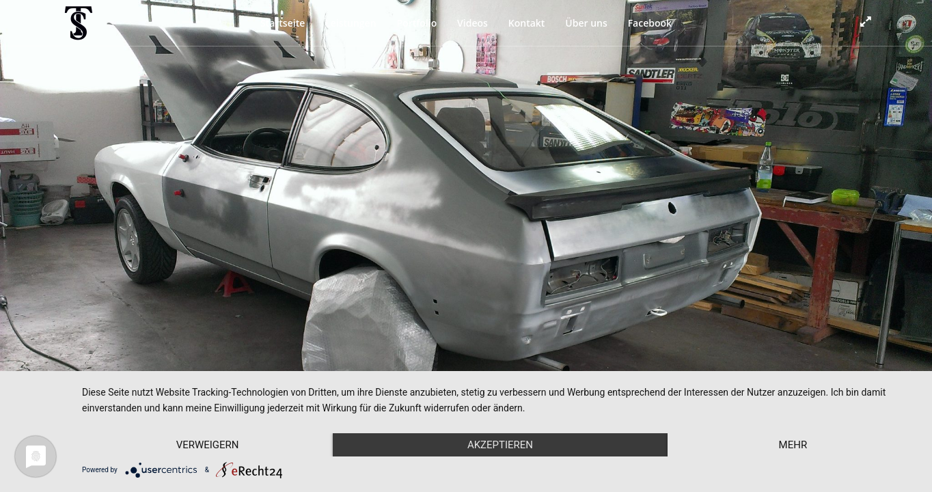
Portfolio (416, 22)
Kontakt (526, 22)
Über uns (586, 22)
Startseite (282, 22)
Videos (472, 22)
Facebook (650, 22)
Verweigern (207, 445)
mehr (793, 445)
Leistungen (350, 22)
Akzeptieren (500, 445)
